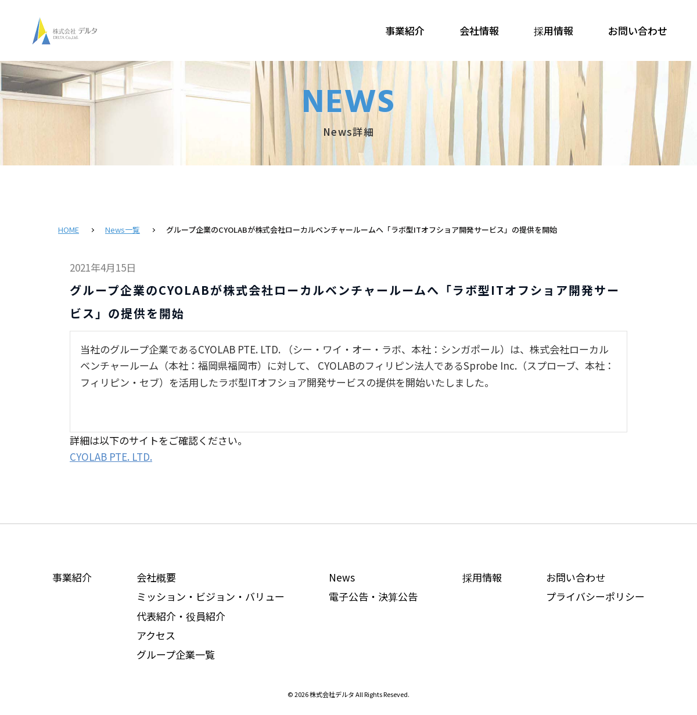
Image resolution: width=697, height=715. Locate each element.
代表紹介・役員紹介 (180, 616)
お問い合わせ (637, 30)
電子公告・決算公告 (373, 596)
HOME (68, 229)
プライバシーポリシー (595, 596)
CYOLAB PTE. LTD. (111, 456)
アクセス (155, 635)
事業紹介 (405, 30)
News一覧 (122, 229)
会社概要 (156, 577)
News (342, 577)
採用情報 (553, 30)
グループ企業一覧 (175, 654)
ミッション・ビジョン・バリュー (210, 596)
